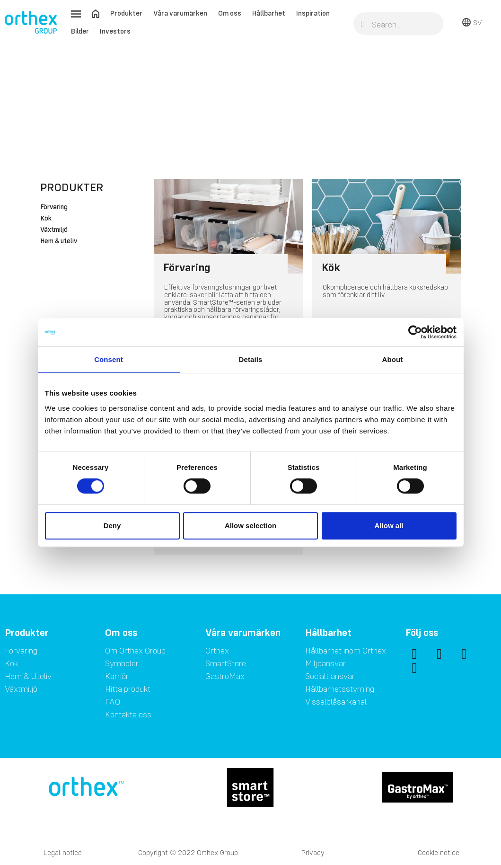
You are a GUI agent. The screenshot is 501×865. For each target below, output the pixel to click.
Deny (112, 525)
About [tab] (392, 359)
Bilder (80, 30)
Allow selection (250, 525)
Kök (46, 218)
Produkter (126, 13)
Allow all (389, 525)
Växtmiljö (54, 230)
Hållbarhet (268, 13)
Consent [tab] (108, 359)
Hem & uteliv (58, 241)
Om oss (229, 13)
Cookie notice (438, 852)
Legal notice (63, 852)
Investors (115, 30)
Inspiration (313, 13)
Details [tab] (251, 359)
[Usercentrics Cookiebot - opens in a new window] (415, 332)
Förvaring (54, 207)
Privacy (313, 852)
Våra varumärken (180, 13)
